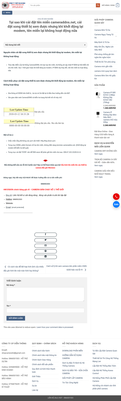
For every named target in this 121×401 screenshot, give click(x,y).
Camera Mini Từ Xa (102, 30)
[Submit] (98, 5)
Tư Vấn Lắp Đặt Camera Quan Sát (105, 352)
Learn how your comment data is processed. (55, 327)
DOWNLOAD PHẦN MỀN (72, 351)
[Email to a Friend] (45, 246)
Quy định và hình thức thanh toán (43, 370)
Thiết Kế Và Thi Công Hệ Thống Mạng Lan (105, 359)
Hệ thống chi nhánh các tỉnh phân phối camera (104, 387)
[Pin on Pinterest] (45, 251)
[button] (110, 5)
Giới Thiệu (36, 376)
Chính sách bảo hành (41, 351)
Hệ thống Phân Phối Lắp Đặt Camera (104, 379)
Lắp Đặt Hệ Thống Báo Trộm (104, 366)
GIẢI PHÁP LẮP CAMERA (72, 378)
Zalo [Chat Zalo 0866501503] (116, 204)
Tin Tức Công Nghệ (70, 383)
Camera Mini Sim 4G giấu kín (105, 77)
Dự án (34, 386)
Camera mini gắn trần (103, 66)
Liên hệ (35, 390)
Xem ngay (98, 154)
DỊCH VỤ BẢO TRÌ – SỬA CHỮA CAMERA (75, 372)
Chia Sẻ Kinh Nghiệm (45, 19)
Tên (8, 306)
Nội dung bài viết (12, 45)
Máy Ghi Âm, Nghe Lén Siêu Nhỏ (104, 48)
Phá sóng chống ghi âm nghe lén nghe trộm (104, 55)
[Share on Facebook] (45, 235)
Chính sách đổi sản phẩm (42, 364)
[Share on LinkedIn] (45, 257)
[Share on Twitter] (45, 240)
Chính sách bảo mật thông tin (44, 355)
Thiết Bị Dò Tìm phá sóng (104, 62)
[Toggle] (116, 36)
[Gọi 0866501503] (116, 196)
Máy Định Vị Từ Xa (101, 42)
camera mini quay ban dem (105, 71)
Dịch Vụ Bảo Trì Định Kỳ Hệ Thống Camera (73, 364)
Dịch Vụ (35, 381)
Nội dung (10, 285)
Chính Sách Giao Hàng (41, 360)
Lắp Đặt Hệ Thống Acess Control (103, 372)
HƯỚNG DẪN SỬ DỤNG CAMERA (72, 356)
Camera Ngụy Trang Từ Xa (103, 36)
